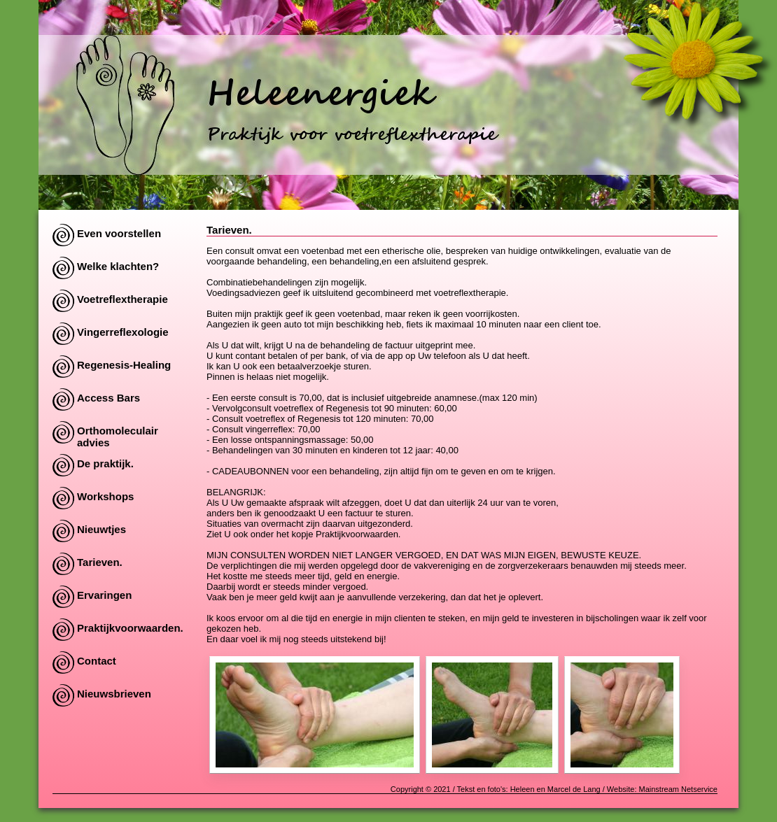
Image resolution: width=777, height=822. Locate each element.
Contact (96, 661)
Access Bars (108, 398)
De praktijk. (105, 463)
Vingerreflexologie (123, 332)
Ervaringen (104, 595)
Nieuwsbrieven (114, 694)
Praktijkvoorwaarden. (130, 628)
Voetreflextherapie (122, 299)
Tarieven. (99, 562)
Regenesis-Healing (124, 365)
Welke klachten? (118, 266)
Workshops (105, 496)
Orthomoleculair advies (117, 434)
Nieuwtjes (101, 529)
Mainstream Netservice (678, 789)
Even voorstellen (119, 233)
